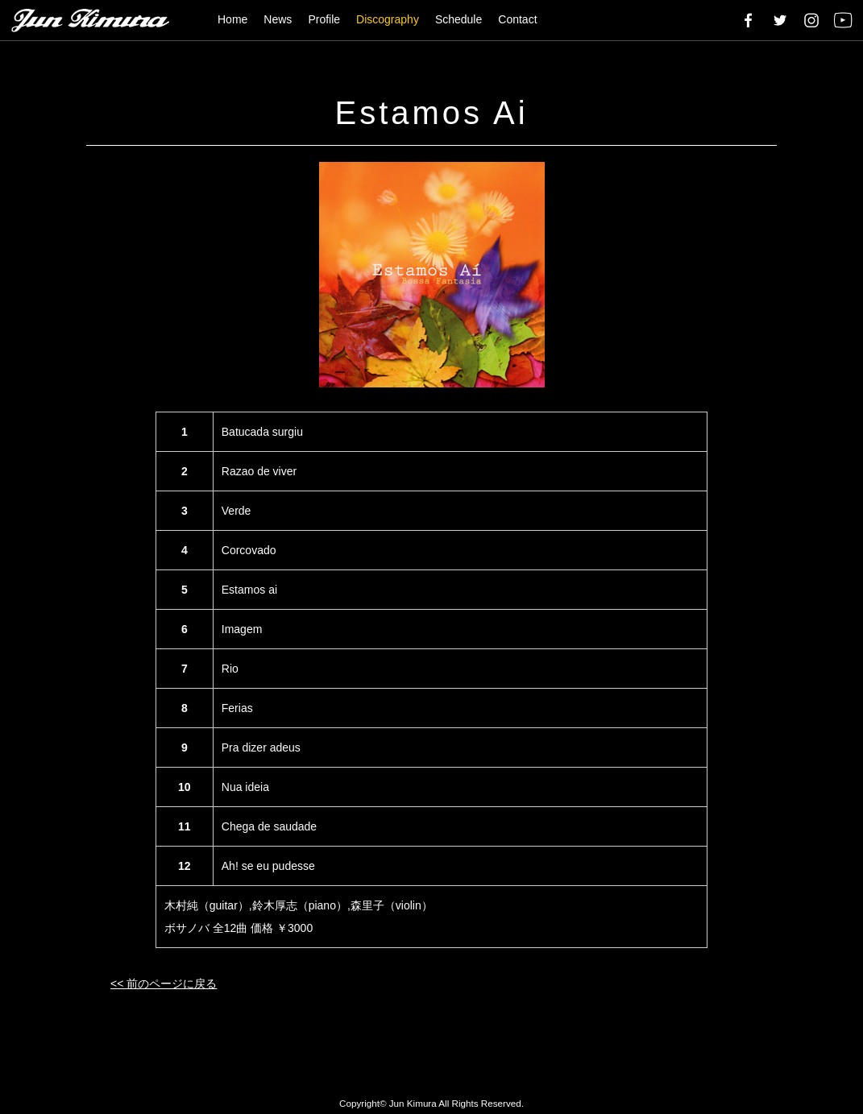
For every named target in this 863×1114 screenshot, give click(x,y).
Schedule (458, 19)
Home (232, 19)
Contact (517, 19)
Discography (387, 19)
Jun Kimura (413, 1103)
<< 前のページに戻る (163, 983)
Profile (324, 19)
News (277, 19)
